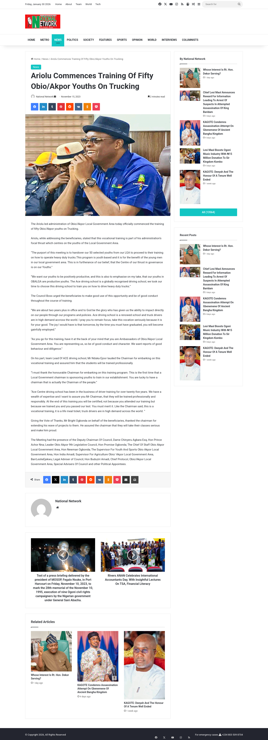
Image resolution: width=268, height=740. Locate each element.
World (88, 4)
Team (79, 4)
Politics (72, 39)
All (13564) (208, 212)
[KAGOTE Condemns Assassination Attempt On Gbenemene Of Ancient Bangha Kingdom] (97, 655)
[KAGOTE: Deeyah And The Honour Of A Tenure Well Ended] (144, 664)
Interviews (169, 39)
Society (88, 39)
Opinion (137, 39)
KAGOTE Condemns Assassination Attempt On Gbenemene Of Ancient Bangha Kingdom (97, 687)
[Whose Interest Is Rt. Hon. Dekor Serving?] (51, 650)
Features (105, 39)
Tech (98, 4)
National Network (46, 96)
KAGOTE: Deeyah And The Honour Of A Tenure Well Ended (218, 175)
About (69, 4)
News (58, 39)
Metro (44, 39)
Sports (122, 39)
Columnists (190, 39)
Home (58, 4)
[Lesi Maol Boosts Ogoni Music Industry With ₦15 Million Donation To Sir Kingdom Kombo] (190, 156)
